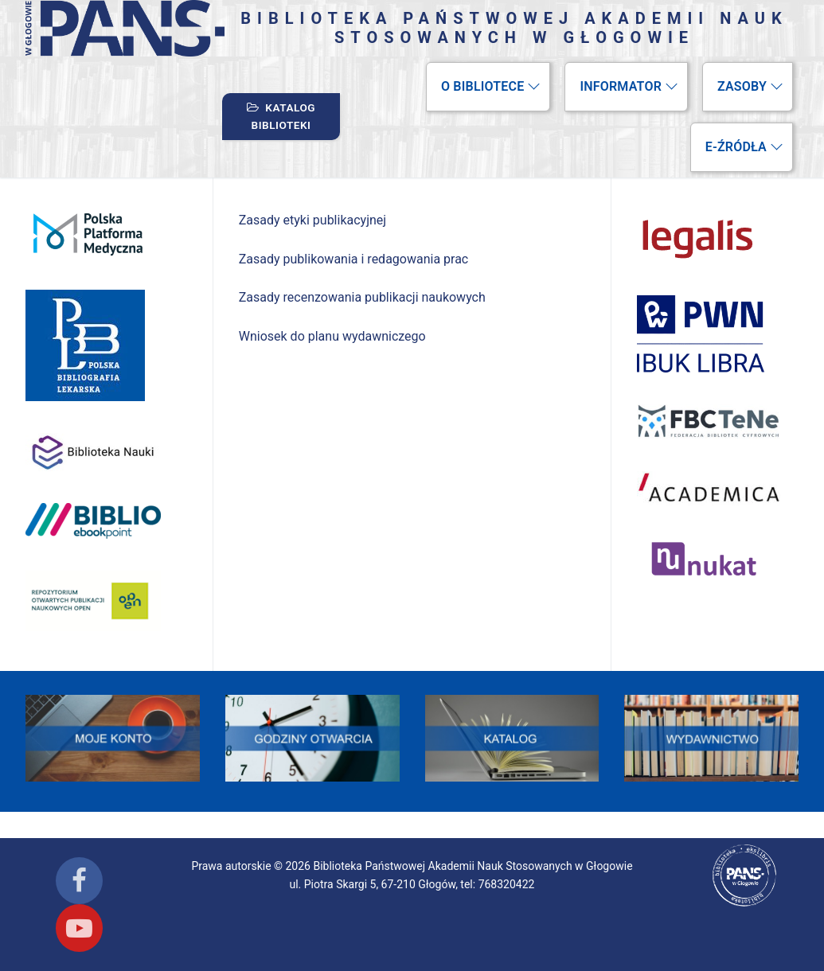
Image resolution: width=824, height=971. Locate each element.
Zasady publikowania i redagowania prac (354, 259)
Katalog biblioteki (281, 116)
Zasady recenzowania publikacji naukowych (362, 297)
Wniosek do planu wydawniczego (332, 336)
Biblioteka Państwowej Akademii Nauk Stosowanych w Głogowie (513, 28)
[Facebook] (79, 880)
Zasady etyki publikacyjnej (312, 220)
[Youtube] (79, 927)
